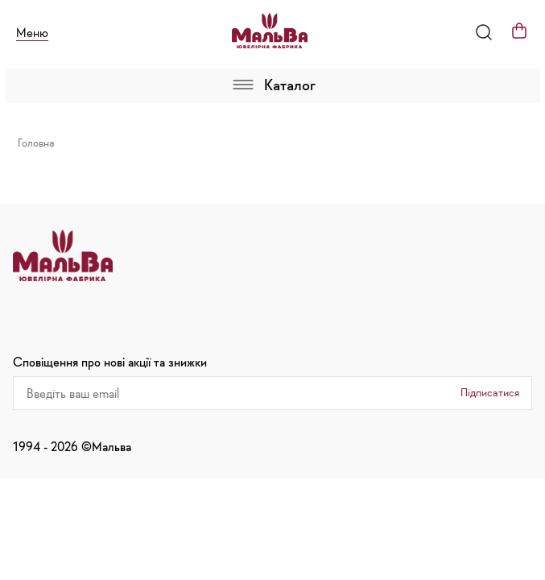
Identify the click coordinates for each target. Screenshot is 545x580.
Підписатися (489, 392)
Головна (36, 142)
